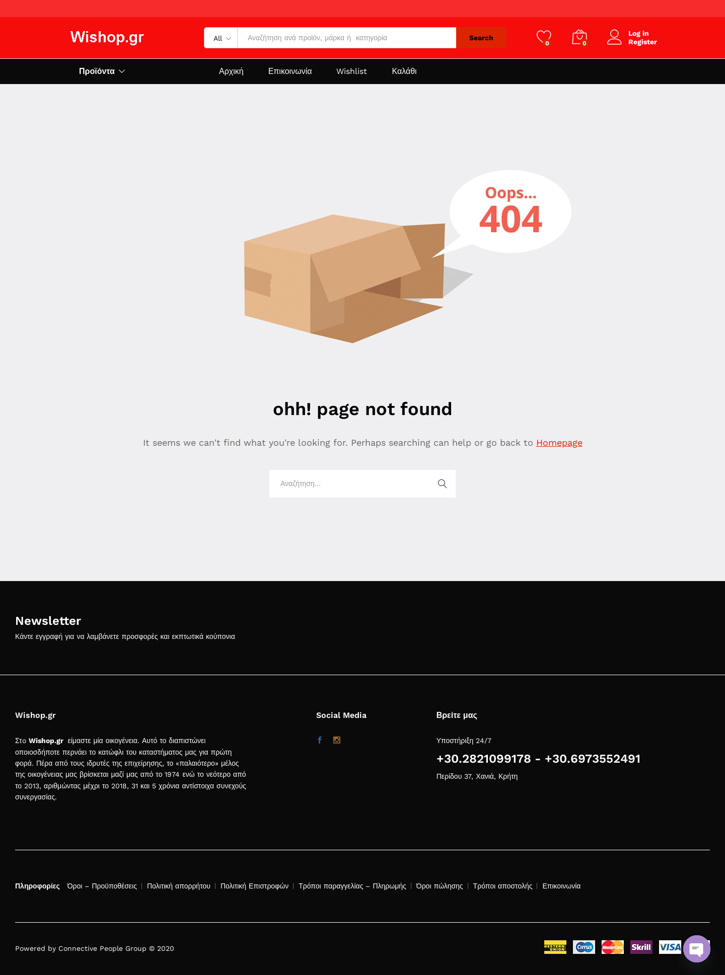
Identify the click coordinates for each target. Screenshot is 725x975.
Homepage (559, 442)
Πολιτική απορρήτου (178, 886)
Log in (628, 33)
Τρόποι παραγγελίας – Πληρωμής (352, 886)
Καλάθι (404, 71)
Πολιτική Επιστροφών (254, 886)
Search (481, 38)
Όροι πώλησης (439, 886)
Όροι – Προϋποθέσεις (102, 886)
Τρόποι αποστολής (503, 886)
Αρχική (231, 71)
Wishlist (351, 71)
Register (642, 42)
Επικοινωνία (290, 71)
